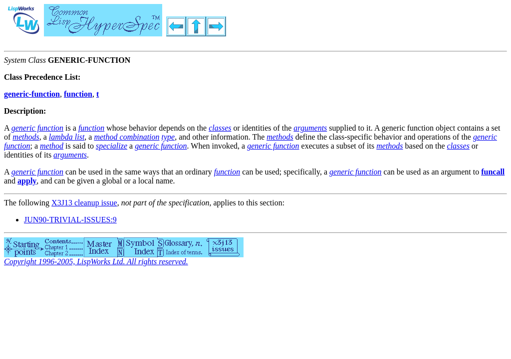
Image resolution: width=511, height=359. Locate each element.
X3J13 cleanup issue (84, 202)
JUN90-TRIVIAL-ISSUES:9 (70, 219)
